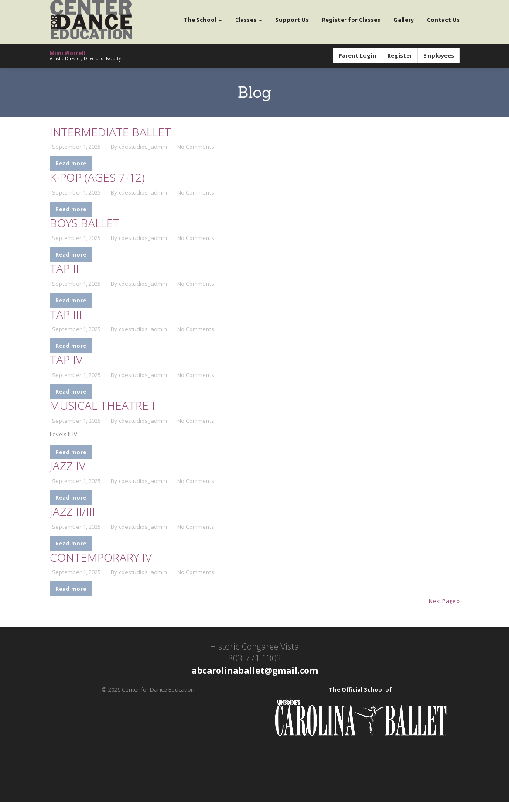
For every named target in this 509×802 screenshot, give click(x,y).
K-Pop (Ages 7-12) (97, 177)
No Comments (195, 147)
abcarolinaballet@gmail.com (254, 670)
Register (399, 55)
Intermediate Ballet (110, 132)
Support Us (292, 20)
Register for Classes (351, 20)
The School (203, 20)
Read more (70, 163)
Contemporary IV (101, 557)
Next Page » (444, 601)
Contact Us (443, 20)
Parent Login (357, 55)
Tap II (64, 268)
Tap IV (66, 359)
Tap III (66, 314)
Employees (438, 55)
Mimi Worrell (67, 53)
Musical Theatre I (102, 405)
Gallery (403, 20)
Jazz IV (67, 465)
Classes (248, 20)
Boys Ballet (85, 223)
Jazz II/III (72, 511)
